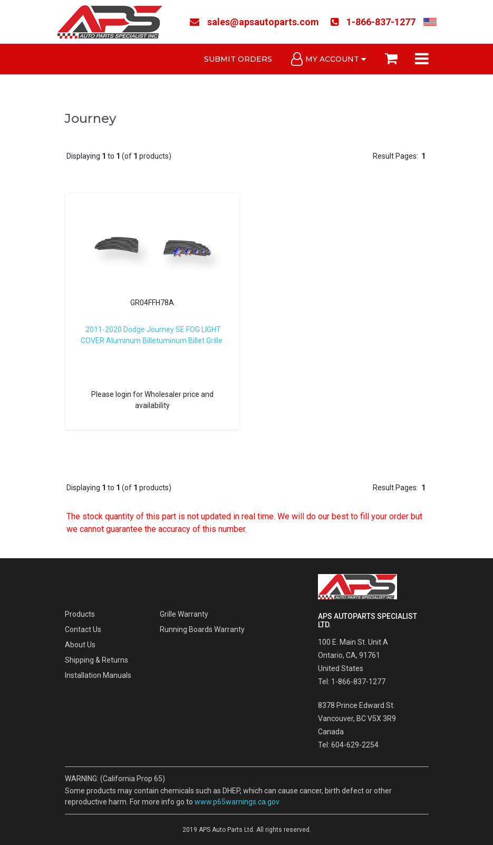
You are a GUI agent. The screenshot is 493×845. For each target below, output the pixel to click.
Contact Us (83, 629)
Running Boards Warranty (202, 629)
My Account (328, 59)
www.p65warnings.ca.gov (237, 802)
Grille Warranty (184, 614)
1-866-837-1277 (373, 21)
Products (80, 614)
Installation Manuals (98, 675)
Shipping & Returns (96, 660)
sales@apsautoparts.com (254, 21)
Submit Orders (238, 59)
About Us (80, 644)
